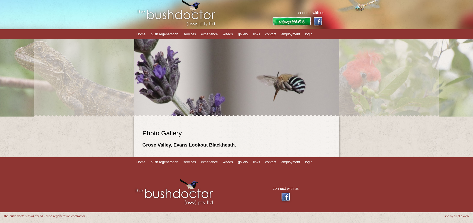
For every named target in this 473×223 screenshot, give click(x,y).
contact (270, 34)
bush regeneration (164, 34)
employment (290, 34)
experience (209, 34)
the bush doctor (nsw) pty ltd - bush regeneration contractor (44, 216)
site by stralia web (456, 216)
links (256, 34)
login (308, 34)
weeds (228, 34)
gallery (243, 34)
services (189, 34)
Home (141, 34)
